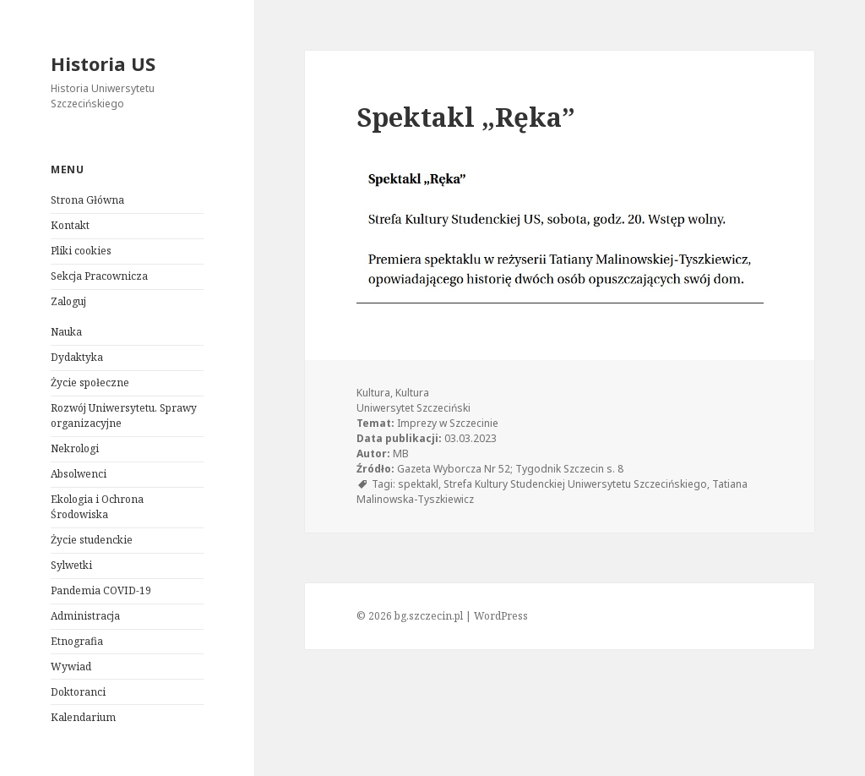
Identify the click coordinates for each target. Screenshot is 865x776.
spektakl (418, 484)
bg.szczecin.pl (428, 616)
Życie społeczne (90, 382)
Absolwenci (78, 474)
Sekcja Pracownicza (99, 276)
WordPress (501, 616)
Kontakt (70, 225)
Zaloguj (68, 301)
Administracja (85, 616)
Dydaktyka (77, 357)
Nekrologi (75, 448)
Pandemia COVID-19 (101, 590)
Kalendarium (83, 717)
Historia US (103, 63)
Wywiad (71, 666)
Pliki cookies (81, 250)
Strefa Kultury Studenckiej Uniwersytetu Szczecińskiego (575, 484)
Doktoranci (78, 692)
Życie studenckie (92, 540)
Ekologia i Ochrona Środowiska (97, 507)
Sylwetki (71, 565)
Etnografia (77, 641)
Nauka (66, 332)
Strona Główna (87, 200)
